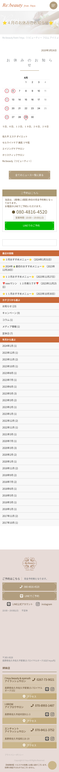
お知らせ (7, 306)
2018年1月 (7, 509)
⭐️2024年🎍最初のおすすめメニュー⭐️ (23, 266)
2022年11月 (8, 427)
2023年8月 (7, 373)
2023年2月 (7, 407)
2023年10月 (8, 366)
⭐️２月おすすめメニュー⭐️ (17, 259)
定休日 (5, 333)
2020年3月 (7, 448)
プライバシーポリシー (14, 754)
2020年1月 (7, 461)
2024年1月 (7, 345)
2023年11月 (8, 359)
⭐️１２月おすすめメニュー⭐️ (18, 276)
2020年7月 (7, 441)
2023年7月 (7, 380)
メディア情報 (9, 326)
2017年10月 (8, 522)
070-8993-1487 (44, 705)
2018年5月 (7, 495)
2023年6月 (7, 386)
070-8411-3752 (44, 730)
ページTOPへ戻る (52, 765)
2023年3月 (7, 400)
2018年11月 (8, 468)
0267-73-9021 (45, 679)
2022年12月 (8, 420)
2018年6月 (7, 488)
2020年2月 (7, 454)
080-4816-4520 (31, 212)
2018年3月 (7, 502)
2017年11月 (8, 516)
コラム (5, 319)
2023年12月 (8, 352)
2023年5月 (7, 393)
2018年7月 (7, 481)
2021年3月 (7, 434)
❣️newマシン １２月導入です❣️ (20, 283)
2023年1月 (7, 413)
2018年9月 (7, 475)
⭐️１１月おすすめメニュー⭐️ (18, 293)
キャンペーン (9, 313)
